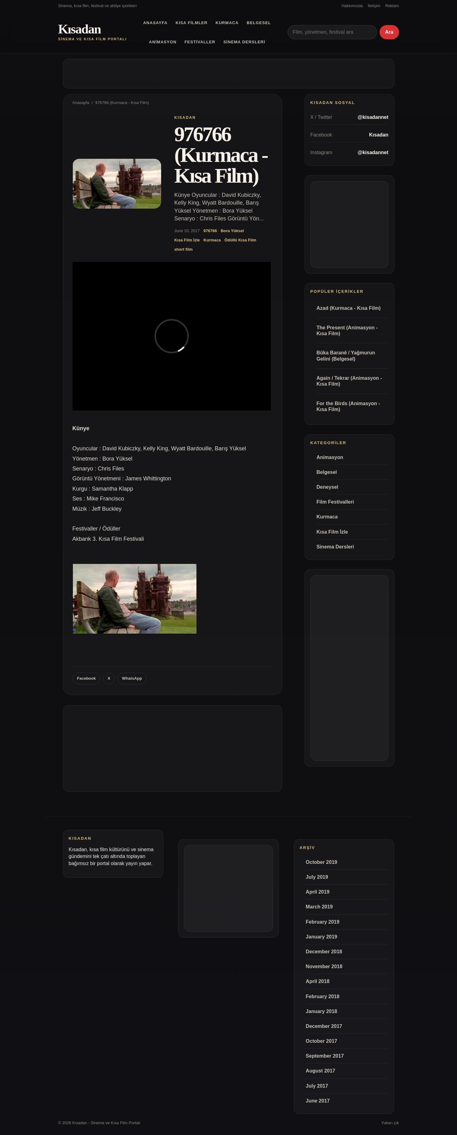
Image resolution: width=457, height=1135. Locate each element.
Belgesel (259, 22)
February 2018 (323, 996)
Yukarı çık (390, 1122)
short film (183, 249)
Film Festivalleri (335, 502)
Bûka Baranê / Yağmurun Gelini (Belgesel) (346, 355)
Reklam (392, 5)
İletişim (374, 5)
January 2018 (321, 1011)
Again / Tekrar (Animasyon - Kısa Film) (349, 381)
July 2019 (317, 877)
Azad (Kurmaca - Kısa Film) (349, 308)
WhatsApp (132, 678)
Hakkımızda (352, 5)
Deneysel (327, 487)
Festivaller (200, 42)
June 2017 (318, 1100)
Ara (389, 32)
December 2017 (324, 1026)
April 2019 (317, 892)
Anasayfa (155, 22)
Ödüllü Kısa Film (240, 240)
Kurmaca (227, 22)
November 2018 (324, 966)
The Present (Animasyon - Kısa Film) (347, 330)
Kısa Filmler (192, 22)
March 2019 (319, 906)
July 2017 (317, 1086)
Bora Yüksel (232, 230)
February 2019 (323, 922)
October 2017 (321, 1041)
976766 (210, 230)
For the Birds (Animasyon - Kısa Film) (348, 406)
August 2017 (320, 1070)
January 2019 (321, 936)
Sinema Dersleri (244, 42)
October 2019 (321, 862)
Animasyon (163, 42)
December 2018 (324, 951)
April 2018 (317, 981)
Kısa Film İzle (187, 240)
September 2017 (325, 1056)
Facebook (86, 678)
